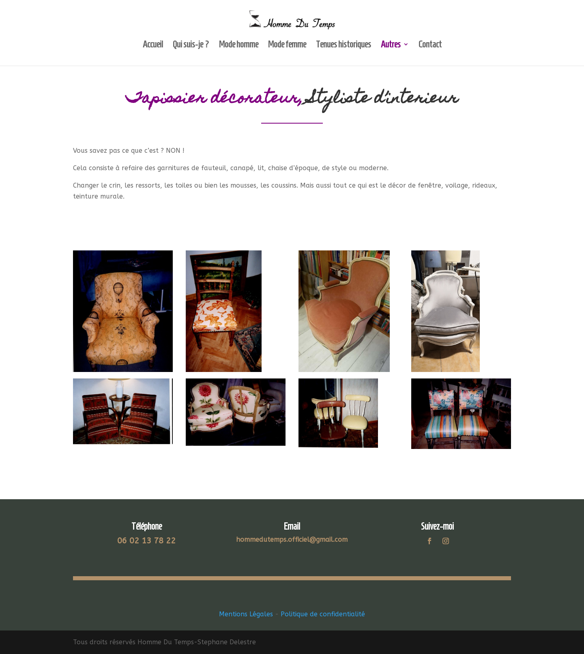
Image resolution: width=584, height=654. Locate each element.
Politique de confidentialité (323, 614)
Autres (391, 45)
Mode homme (238, 45)
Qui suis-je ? (191, 45)
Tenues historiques (343, 45)
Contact (430, 45)
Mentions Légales (246, 614)
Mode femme (287, 45)
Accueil (153, 45)
